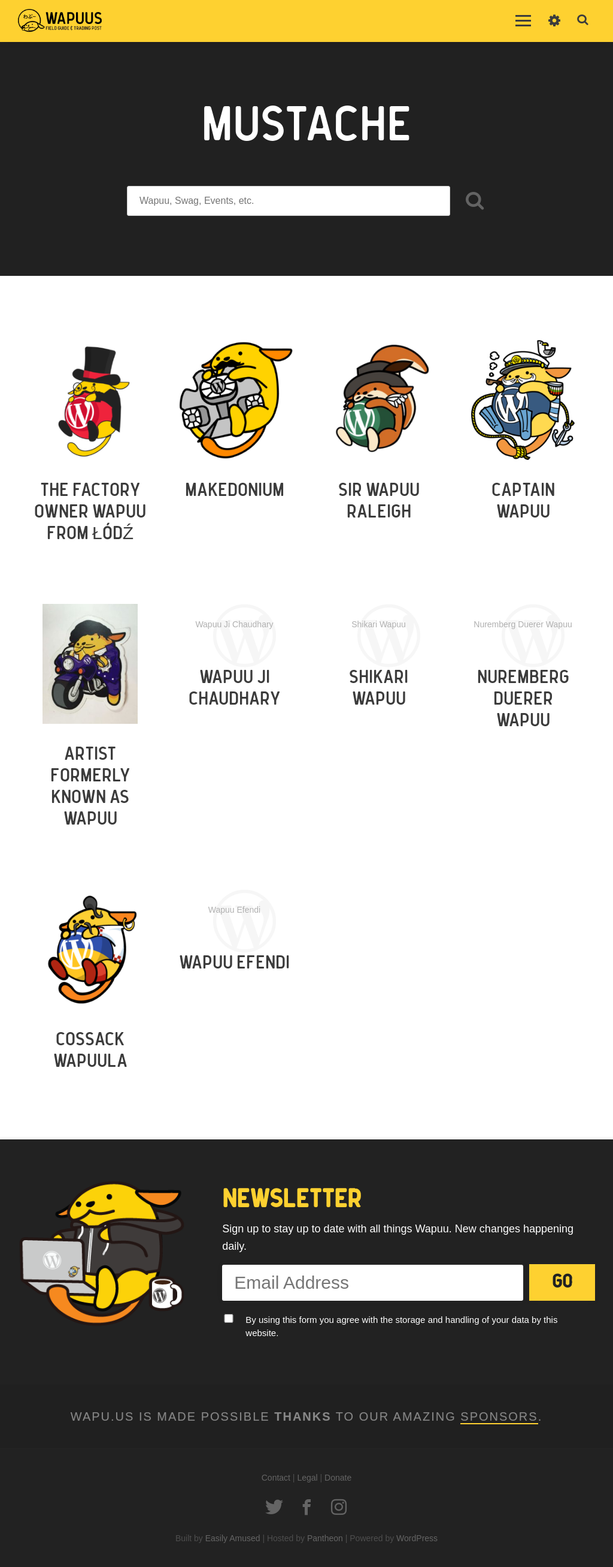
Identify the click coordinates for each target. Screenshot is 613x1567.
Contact (276, 1477)
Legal (307, 1477)
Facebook (306, 1507)
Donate (337, 1477)
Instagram (339, 1507)
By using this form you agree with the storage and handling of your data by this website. (401, 1327)
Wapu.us (60, 21)
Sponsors (499, 1416)
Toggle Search (583, 20)
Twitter (274, 1507)
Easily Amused (232, 1538)
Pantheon (325, 1538)
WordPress (417, 1538)
